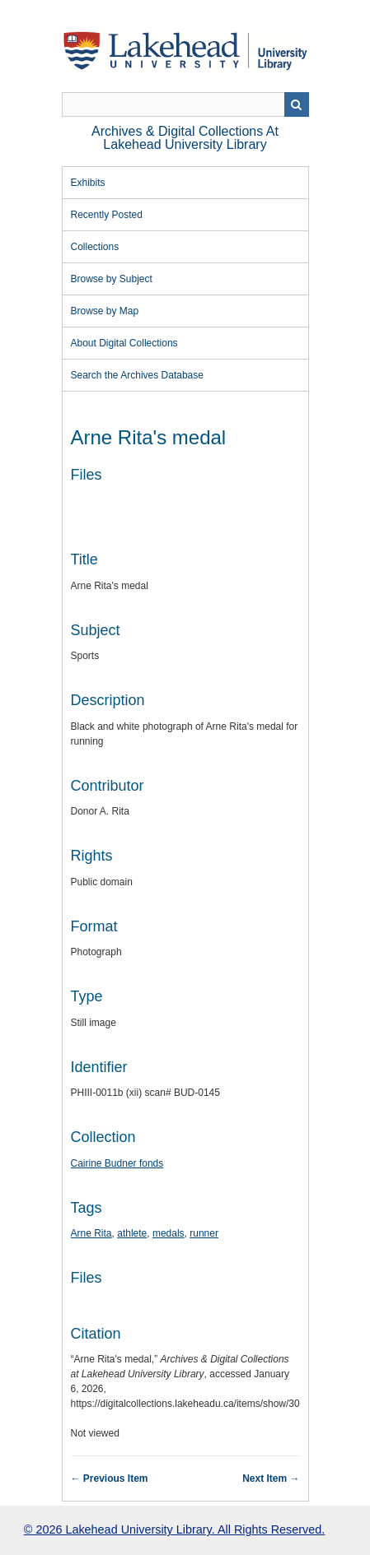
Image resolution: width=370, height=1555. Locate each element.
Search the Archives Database (137, 375)
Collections (95, 247)
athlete (132, 1233)
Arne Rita (91, 1233)
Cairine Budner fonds (117, 1163)
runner (204, 1233)
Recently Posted (107, 214)
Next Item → (270, 1478)
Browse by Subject (111, 279)
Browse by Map (105, 311)
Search (296, 104)
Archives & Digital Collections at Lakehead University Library (185, 137)
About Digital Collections (124, 343)
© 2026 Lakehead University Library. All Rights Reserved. (174, 1529)
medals (168, 1233)
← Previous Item (109, 1478)
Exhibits (88, 182)
